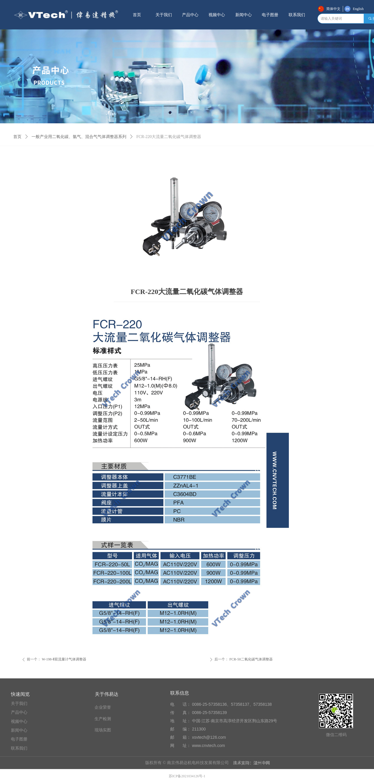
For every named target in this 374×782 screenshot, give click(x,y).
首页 (17, 137)
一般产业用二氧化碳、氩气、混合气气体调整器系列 (79, 137)
